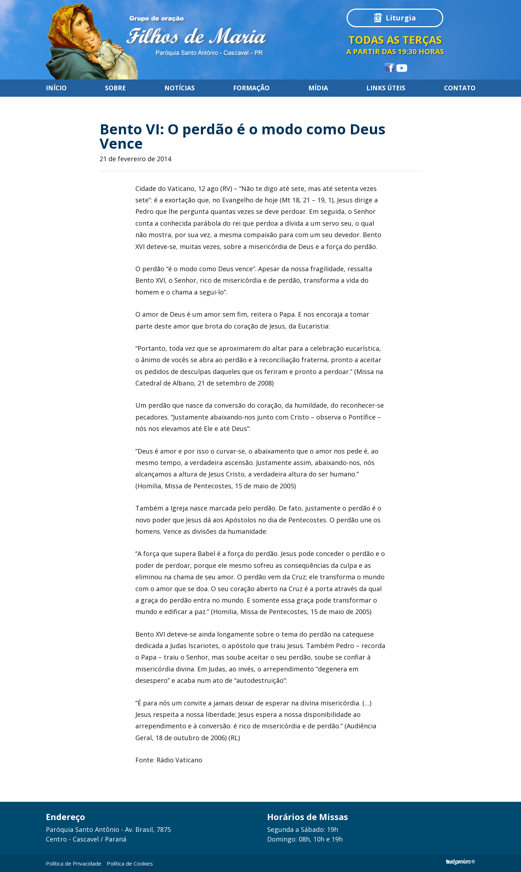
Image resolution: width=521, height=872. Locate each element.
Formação (251, 88)
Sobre (115, 88)
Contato (460, 88)
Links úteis (385, 88)
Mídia (318, 88)
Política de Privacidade (73, 863)
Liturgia (401, 18)
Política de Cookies (130, 863)
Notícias (179, 88)
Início (56, 88)
